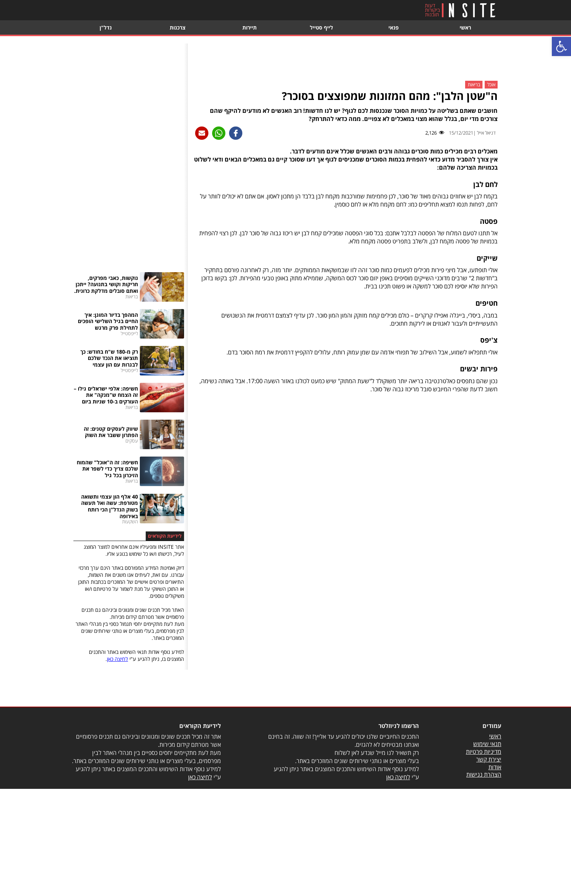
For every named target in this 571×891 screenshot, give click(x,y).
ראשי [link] (465, 27)
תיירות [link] (249, 27)
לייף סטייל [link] (321, 27)
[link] (561, 46)
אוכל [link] (491, 85)
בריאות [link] (474, 85)
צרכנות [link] (178, 27)
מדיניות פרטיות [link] (483, 752)
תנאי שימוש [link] (487, 744)
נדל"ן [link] (106, 27)
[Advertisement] (345, 60)
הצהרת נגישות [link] (483, 774)
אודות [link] (494, 767)
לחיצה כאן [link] (117, 658)
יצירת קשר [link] (488, 759)
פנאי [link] (393, 27)
